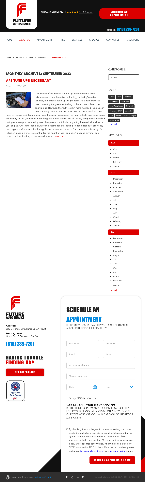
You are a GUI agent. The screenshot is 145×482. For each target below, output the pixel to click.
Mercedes (128, 111)
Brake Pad (125, 101)
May (115, 149)
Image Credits (16, 477)
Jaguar (133, 115)
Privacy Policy (28, 477)
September (118, 191)
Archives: (115, 135)
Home (9, 39)
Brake (119, 97)
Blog (31, 58)
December (118, 179)
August (116, 196)
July (114, 200)
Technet (114, 77)
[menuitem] (9, 40)
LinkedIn (78, 477)
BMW (120, 111)
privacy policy (117, 451)
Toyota (125, 115)
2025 (112, 172)
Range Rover (114, 120)
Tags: (112, 90)
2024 (112, 232)
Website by (43, 477)
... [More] (112, 124)
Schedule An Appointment (119, 13)
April (115, 153)
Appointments (45, 39)
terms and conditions (92, 451)
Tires (62, 39)
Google (67, 477)
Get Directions (25, 372)
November (117, 183)
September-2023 (58, 58)
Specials (94, 39)
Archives (42, 58)
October (117, 187)
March (116, 157)
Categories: (117, 69)
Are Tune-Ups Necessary (28, 80)
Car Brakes (128, 97)
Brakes (111, 97)
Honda (118, 115)
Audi (111, 115)
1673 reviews (86, 12)
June (115, 204)
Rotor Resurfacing (116, 106)
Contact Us (113, 39)
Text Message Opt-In (81, 398)
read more (60, 136)
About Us (24, 39)
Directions (132, 39)
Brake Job (129, 106)
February (117, 162)
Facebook (62, 477)
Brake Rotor (113, 101)
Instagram (83, 477)
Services (77, 39)
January (116, 166)
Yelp (72, 477)
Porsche (112, 111)
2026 (112, 143)
